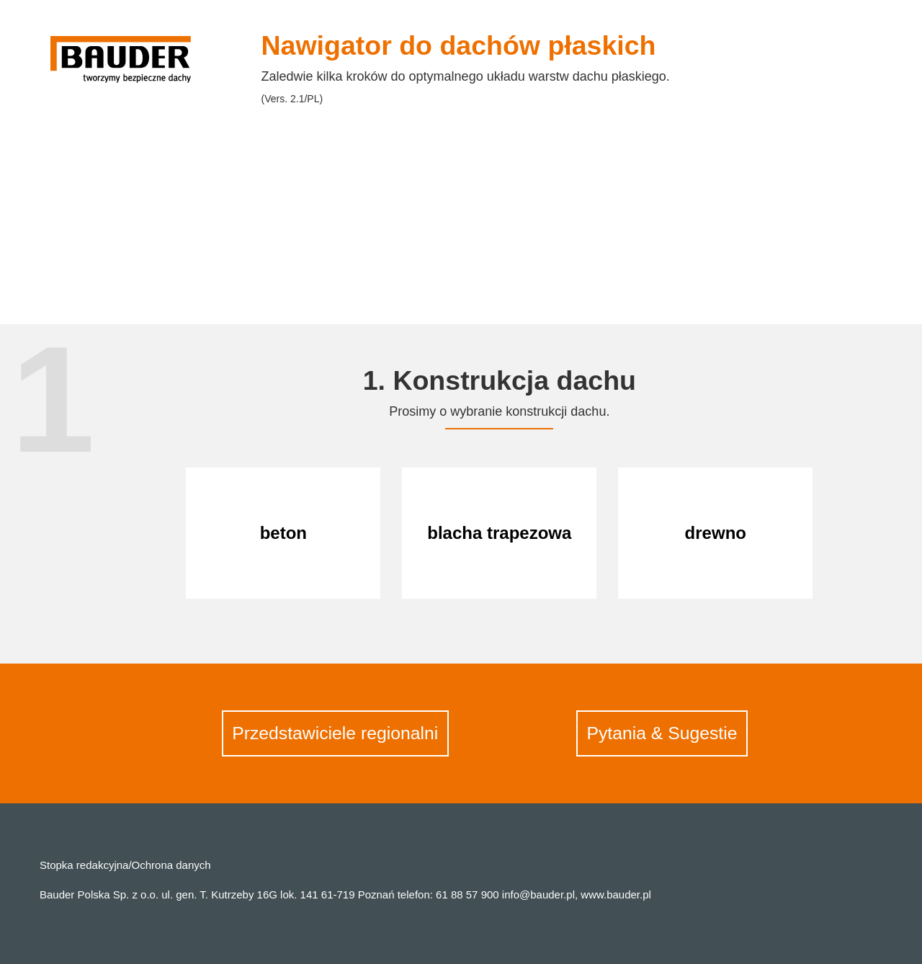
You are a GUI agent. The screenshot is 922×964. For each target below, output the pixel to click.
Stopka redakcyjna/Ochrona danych (125, 865)
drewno (715, 533)
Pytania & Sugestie (661, 733)
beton (283, 533)
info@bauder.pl (538, 894)
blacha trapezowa (499, 533)
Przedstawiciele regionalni (335, 733)
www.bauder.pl (616, 894)
